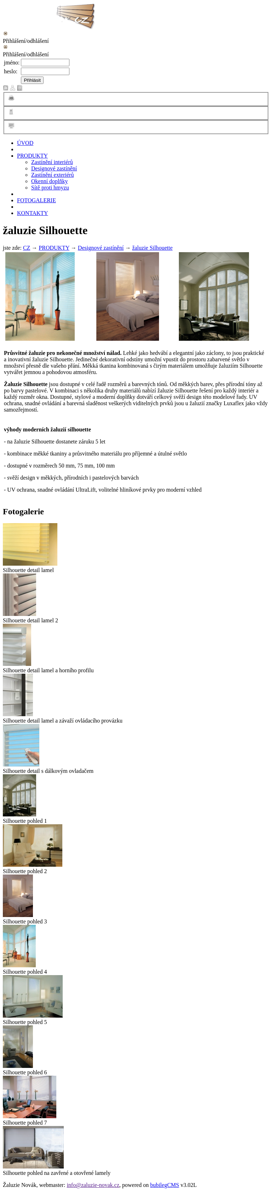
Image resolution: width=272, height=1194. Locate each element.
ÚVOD (25, 143)
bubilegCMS (164, 1185)
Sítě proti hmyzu (50, 188)
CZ (26, 248)
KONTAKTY (32, 213)
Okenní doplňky (49, 181)
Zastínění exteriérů (52, 175)
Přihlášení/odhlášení (26, 41)
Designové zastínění (54, 168)
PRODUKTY (32, 156)
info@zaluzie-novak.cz (93, 1185)
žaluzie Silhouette (152, 248)
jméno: (11, 63)
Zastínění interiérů (52, 162)
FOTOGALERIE (36, 200)
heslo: (10, 71)
